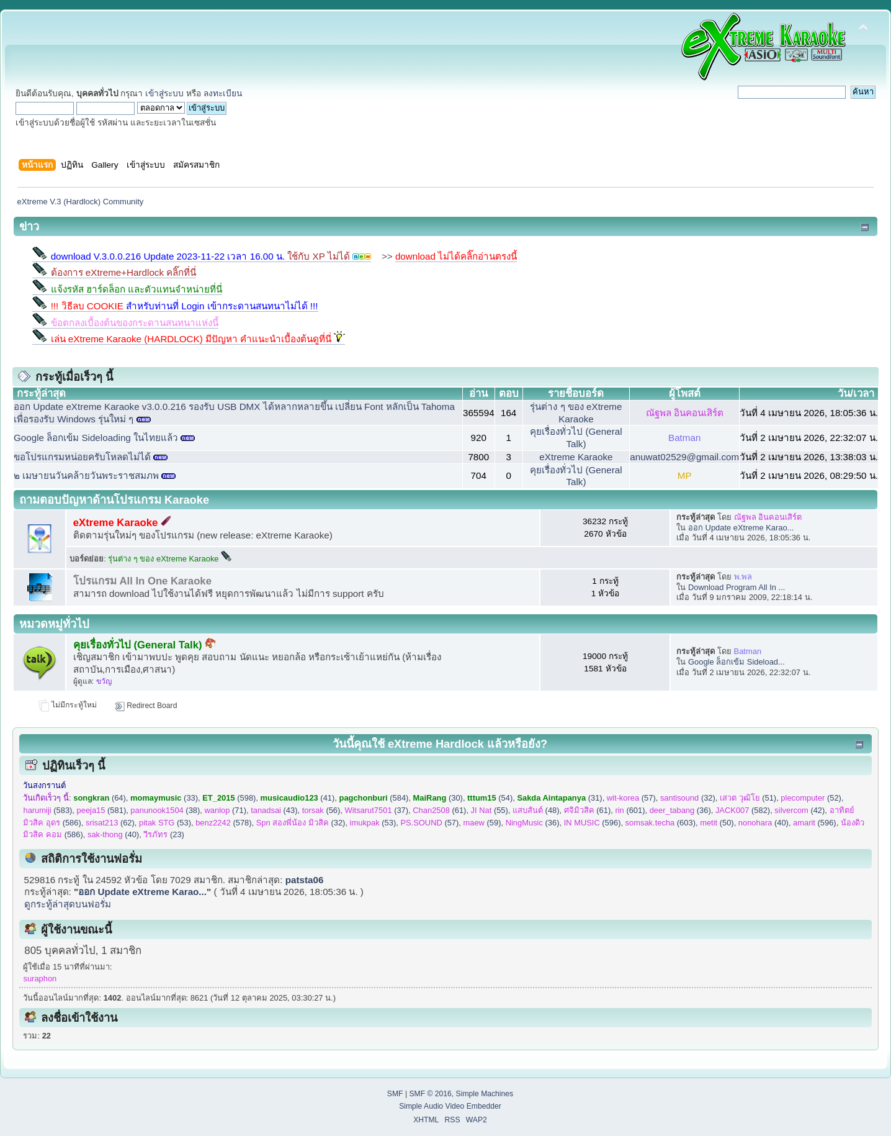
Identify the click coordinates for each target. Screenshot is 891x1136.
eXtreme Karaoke (575, 457)
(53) (165, 822)
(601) (630, 810)
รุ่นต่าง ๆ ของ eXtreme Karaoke (170, 558)
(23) (163, 834)
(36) (680, 810)
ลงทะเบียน (223, 93)
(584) (374, 797)
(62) (110, 822)
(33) (164, 797)
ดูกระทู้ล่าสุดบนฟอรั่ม (67, 904)
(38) (165, 810)
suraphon (39, 978)
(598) (229, 797)
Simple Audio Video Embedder (450, 1106)
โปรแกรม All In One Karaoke (142, 581)
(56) (321, 810)
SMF (395, 1093)
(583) (47, 810)
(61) (439, 810)
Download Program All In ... (736, 587)
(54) (490, 797)
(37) (377, 810)
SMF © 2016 (430, 1093)
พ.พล (743, 576)
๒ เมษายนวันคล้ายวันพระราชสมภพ (86, 475)
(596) (592, 822)
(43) (274, 810)
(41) (298, 797)
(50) (717, 822)
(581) (102, 810)
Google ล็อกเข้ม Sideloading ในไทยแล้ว (96, 437)
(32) (687, 797)
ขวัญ (104, 681)
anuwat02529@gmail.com (684, 457)
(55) (489, 810)
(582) (742, 810)
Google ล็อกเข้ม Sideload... (736, 661)
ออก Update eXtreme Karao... (741, 527)
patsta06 (304, 880)
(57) (631, 797)
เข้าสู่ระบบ (164, 93)
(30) (438, 797)
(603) (660, 822)
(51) (748, 797)
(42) (799, 810)
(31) (559, 797)
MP (685, 475)
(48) (536, 810)
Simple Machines (485, 1093)
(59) (482, 822)
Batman (684, 437)
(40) (763, 822)
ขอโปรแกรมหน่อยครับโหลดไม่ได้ (82, 457)
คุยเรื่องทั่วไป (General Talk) (144, 645)
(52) (811, 797)
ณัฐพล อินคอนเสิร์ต (684, 412)
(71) (225, 810)
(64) (99, 797)
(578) (223, 822)
